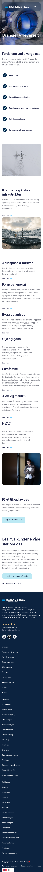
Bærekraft (6, 828)
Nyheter (5, 797)
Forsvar (5, 672)
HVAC (4, 687)
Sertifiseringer (7, 823)
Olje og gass (7, 667)
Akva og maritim (8, 682)
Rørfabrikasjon (7, 730)
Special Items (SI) (8, 770)
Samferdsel (6, 677)
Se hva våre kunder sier (11, 630)
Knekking (5, 745)
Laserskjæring (7, 735)
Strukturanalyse (8, 725)
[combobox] (8, 870)
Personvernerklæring (9, 866)
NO (6, 870)
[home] (18, 7)
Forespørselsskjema (9, 853)
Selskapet (6, 782)
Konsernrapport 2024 (10, 833)
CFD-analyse (7, 720)
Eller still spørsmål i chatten (11, 584)
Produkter (6, 848)
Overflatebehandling (10, 775)
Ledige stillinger (8, 812)
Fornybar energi (8, 657)
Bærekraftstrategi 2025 (11, 838)
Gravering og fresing (10, 755)
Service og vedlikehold (11, 765)
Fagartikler (6, 802)
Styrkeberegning (8, 714)
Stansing (5, 740)
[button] (35, 6)
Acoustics (5, 807)
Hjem (4, 29)
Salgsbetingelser (27, 866)
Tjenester (6, 699)
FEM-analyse (7, 709)
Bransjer (11, 29)
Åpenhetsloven (8, 843)
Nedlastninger (7, 818)
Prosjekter (6, 792)
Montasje (5, 760)
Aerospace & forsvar (10, 652)
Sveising (5, 750)
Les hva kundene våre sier (17, 576)
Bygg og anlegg (8, 662)
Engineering (6, 704)
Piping (4, 692)
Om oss (5, 787)
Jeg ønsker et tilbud (13, 519)
